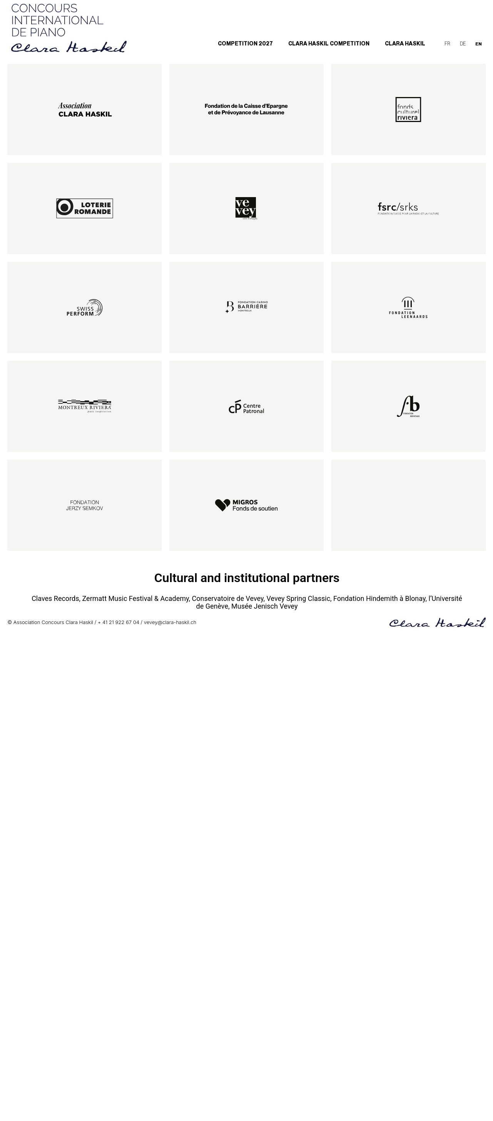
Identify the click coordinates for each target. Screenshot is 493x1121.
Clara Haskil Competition (328, 43)
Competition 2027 (245, 43)
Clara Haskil (405, 43)
